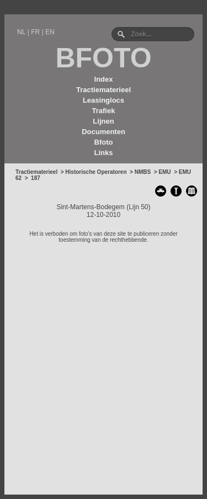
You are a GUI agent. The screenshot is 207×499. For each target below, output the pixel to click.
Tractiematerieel (103, 90)
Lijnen (103, 121)
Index (103, 79)
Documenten (103, 132)
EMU (164, 172)
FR (35, 32)
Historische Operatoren (95, 172)
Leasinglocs (103, 100)
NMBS (143, 172)
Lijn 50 (138, 207)
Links (103, 152)
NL (21, 32)
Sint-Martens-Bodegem (90, 207)
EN (50, 32)
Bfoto (103, 142)
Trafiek (103, 111)
